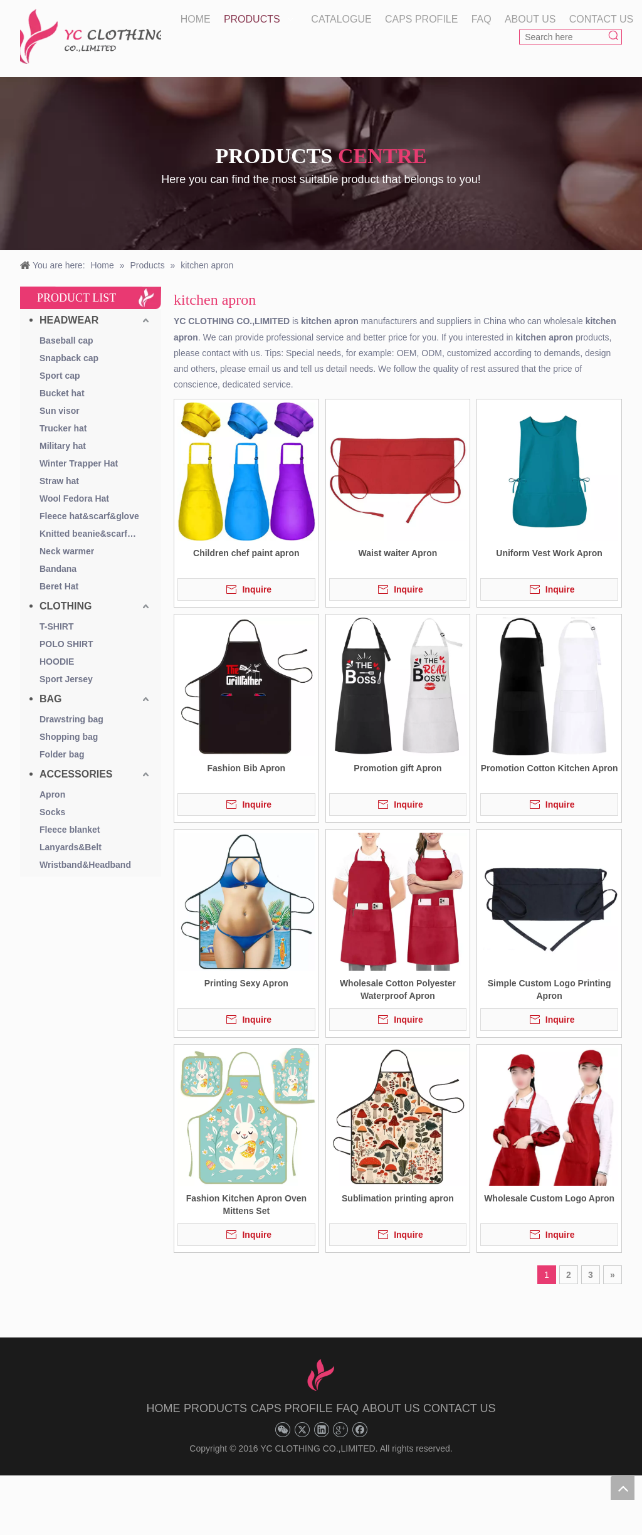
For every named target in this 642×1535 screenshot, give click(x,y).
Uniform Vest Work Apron (549, 553)
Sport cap (59, 376)
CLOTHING (65, 606)
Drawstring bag (71, 719)
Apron (52, 794)
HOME (164, 1408)
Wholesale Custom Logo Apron (549, 1198)
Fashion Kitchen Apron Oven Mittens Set (246, 1204)
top (622, 1488)
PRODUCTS (215, 1408)
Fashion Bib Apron (246, 768)
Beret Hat (58, 586)
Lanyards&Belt (70, 847)
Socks (52, 812)
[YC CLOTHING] (90, 37)
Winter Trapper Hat (78, 463)
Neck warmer (66, 551)
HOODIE (56, 662)
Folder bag (62, 754)
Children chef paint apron (246, 553)
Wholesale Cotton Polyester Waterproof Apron (398, 989)
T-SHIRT (56, 626)
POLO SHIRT (66, 644)
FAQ (347, 1408)
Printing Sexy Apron (246, 983)
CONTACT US (459, 1408)
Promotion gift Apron (397, 768)
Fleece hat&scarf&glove (89, 516)
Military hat (62, 446)
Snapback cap (68, 358)
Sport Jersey (66, 679)
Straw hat (59, 481)
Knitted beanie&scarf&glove (95, 534)
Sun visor (59, 411)
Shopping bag (68, 737)
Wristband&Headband (85, 865)
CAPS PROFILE (292, 1408)
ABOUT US (391, 1408)
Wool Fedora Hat (74, 498)
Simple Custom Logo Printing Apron (549, 989)
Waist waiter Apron (398, 553)
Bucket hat (62, 393)
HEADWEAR (68, 320)
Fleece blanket (69, 830)
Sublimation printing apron (398, 1198)
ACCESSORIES (75, 774)
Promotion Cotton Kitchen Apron (549, 768)
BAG (50, 699)
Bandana (57, 569)
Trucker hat (63, 428)
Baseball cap (66, 340)
